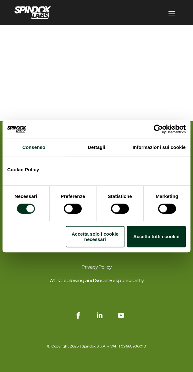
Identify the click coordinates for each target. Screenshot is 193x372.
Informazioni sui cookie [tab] (159, 147)
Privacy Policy (97, 267)
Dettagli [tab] (96, 147)
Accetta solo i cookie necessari (95, 236)
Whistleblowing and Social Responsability (96, 280)
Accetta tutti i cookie (156, 236)
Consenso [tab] (33, 147)
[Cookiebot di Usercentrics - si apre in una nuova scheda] (158, 129)
